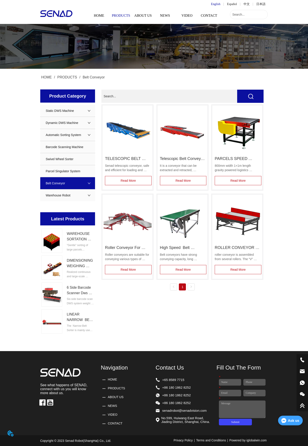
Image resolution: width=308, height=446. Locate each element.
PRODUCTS (67, 77)
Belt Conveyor (93, 77)
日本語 (261, 4)
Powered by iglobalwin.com (248, 440)
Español (232, 4)
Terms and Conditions (211, 440)
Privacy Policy (183, 440)
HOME (46, 77)
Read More (128, 180)
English (215, 4)
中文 (247, 4)
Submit (235, 422)
